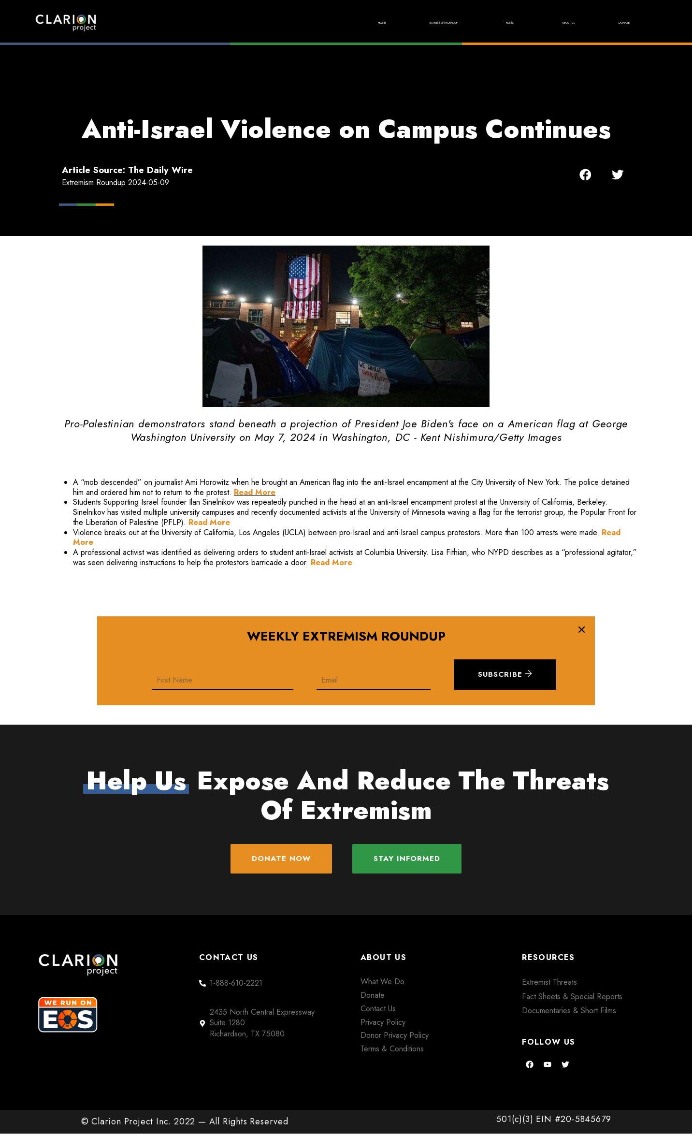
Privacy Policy (382, 1024)
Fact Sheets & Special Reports (572, 999)
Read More (254, 492)
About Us (540, 22)
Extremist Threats (549, 984)
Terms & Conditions (392, 1051)
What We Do (382, 984)
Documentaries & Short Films (569, 1013)
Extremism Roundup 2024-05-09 (115, 182)
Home (280, 22)
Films (468, 22)
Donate (615, 22)
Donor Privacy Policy (394, 1037)
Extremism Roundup (374, 22)
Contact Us (378, 1011)
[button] (585, 174)
